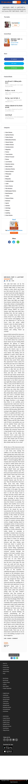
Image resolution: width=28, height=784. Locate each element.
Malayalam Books (7, 707)
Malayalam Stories (7, 726)
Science (7, 210)
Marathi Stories (6, 720)
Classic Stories (9, 142)
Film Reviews (8, 188)
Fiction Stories (9, 137)
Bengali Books (6, 705)
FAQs (4, 673)
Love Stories (8, 161)
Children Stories (9, 144)
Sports (7, 203)
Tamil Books (5, 701)
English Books (6, 693)
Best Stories (5, 678)
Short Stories (8, 132)
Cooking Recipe (9, 181)
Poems (7, 152)
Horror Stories (9, 186)
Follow (15, 25)
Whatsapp (14, 67)
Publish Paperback (7, 688)
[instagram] (7, 740)
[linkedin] (16, 740)
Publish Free (17, 2)
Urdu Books (5, 711)
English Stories (6, 722)
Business (7, 200)
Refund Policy (6, 671)
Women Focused (9, 157)
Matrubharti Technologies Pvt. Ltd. (17, 780)
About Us (5, 663)
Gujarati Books (6, 697)
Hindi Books (5, 695)
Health (7, 176)
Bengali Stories (6, 724)
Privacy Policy (6, 667)
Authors (5, 684)
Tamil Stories (6, 728)
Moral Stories (8, 166)
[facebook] (4, 740)
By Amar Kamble (14, 42)
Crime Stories (8, 215)
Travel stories (8, 154)
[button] (15, 2)
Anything (7, 213)
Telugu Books (6, 703)
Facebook (14, 59)
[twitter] (10, 740)
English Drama (14, 44)
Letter (7, 183)
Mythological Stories (10, 191)
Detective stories (9, 164)
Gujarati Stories (6, 718)
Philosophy (8, 174)
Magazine (8, 149)
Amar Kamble (15, 23)
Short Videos (6, 686)
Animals (7, 205)
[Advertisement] (14, 259)
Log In (23, 2)
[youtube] (13, 740)
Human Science (9, 171)
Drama (7, 159)
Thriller (7, 196)
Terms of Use (6, 669)
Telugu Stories (6, 730)
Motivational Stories (10, 139)
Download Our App (14, 655)
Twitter (14, 63)
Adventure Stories (10, 169)
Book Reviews (9, 193)
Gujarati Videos (6, 682)
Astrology (7, 208)
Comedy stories (9, 147)
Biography (8, 178)
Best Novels (5, 680)
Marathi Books (6, 699)
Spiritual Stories (9, 135)
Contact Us (5, 665)
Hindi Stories (6, 716)
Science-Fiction (9, 198)
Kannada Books (6, 709)
